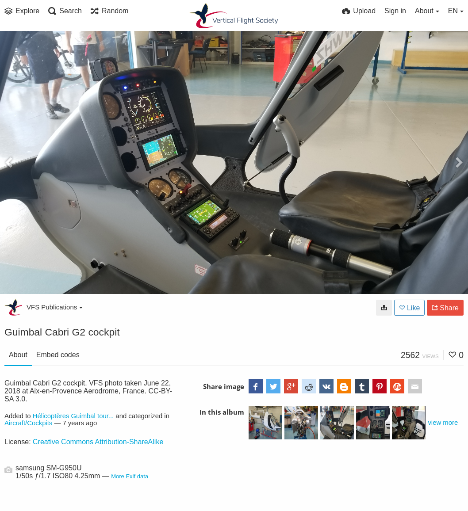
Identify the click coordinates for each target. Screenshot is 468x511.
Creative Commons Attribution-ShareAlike (98, 442)
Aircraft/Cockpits (28, 423)
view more (443, 422)
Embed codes (58, 354)
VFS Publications (55, 307)
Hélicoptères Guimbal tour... (73, 415)
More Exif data (129, 476)
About (18, 354)
